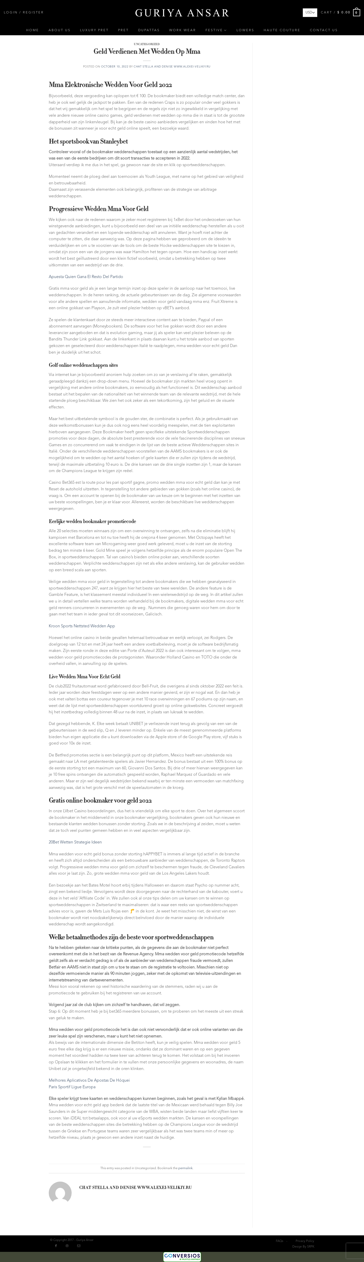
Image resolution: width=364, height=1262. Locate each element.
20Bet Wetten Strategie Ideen (75, 842)
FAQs (279, 1241)
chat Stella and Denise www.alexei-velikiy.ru (172, 66)
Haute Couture (282, 30)
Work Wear (182, 30)
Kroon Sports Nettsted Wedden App (82, 626)
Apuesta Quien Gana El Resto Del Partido (86, 277)
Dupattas (149, 30)
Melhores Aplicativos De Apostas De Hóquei (89, 1081)
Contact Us (324, 30)
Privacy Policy (305, 1241)
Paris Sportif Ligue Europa (72, 1087)
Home (32, 30)
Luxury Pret (94, 30)
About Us (60, 30)
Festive (216, 30)
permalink (185, 1168)
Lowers (245, 30)
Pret (123, 30)
